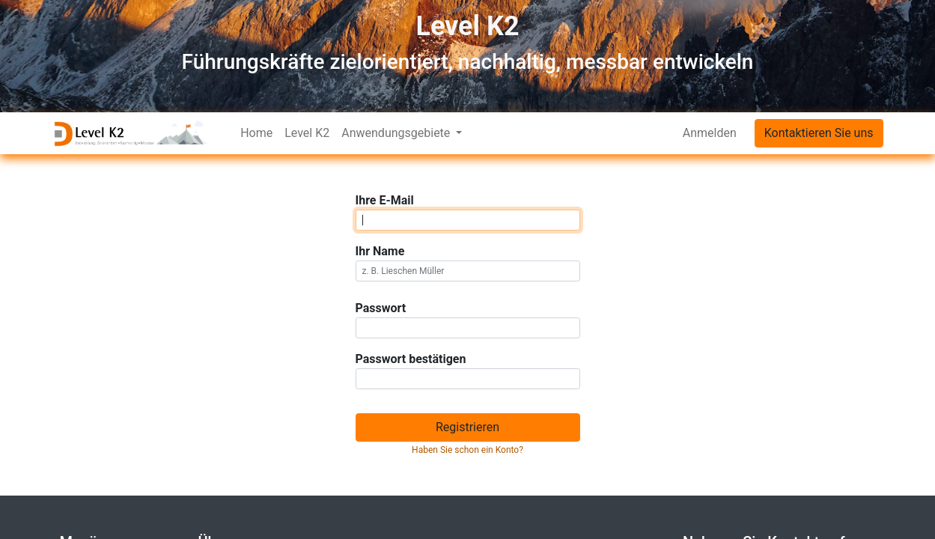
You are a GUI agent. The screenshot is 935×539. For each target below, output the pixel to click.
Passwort (381, 308)
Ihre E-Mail (385, 200)
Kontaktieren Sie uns (819, 133)
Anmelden (710, 133)
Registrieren (467, 427)
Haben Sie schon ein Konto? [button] (467, 450)
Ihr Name (380, 251)
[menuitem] (256, 133)
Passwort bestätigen (411, 359)
